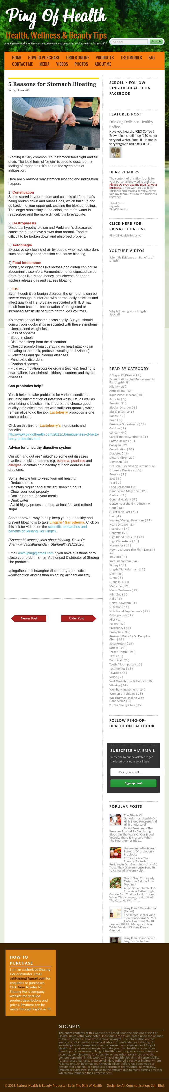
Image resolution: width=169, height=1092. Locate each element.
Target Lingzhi (118, 652)
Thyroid (114, 673)
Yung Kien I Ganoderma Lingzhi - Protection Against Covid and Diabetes (139, 942)
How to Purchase (44, 57)
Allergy (114, 386)
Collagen (115, 445)
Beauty (114, 403)
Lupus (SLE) (117, 582)
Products (105, 57)
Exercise (115, 474)
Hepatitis (115, 533)
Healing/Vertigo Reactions (127, 520)
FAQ (152, 57)
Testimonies (131, 57)
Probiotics (116, 632)
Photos (81, 64)
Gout (113, 508)
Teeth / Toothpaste (122, 664)
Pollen (113, 624)
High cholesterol (120, 541)
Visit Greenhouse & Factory (128, 681)
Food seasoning (120, 487)
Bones (113, 416)
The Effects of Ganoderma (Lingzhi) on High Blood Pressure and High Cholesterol (140, 819)
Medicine (116, 586)
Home (17, 57)
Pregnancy (116, 628)
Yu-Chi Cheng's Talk (122, 705)
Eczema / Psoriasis (121, 470)
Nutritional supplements (126, 611)
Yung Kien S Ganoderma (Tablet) (140, 909)
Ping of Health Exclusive (125, 235)
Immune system (120, 561)
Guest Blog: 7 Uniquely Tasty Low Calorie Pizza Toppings (139, 881)
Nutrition (115, 607)
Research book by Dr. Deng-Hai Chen (130, 637)
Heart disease (119, 524)
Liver (112, 573)
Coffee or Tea (118, 441)
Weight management (123, 689)
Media (44, 64)
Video (113, 677)
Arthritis (115, 399)
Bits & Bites (117, 412)
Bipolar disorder (120, 407)
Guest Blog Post (120, 512)
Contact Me (22, 64)
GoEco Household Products (127, 504)
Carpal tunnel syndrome (126, 437)
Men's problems (120, 590)
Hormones (116, 545)
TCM (112, 656)
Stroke (114, 648)
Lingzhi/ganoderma (122, 569)
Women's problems (122, 694)
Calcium (115, 428)
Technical (115, 660)
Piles (112, 619)
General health (119, 499)
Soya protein (118, 643)
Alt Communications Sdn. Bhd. (143, 1085)
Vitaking (115, 685)
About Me (103, 64)
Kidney (114, 565)
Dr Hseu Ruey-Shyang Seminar (129, 466)
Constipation (118, 449)
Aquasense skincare (123, 395)
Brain (113, 420)
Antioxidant (117, 391)
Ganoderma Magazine (124, 491)
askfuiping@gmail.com (35, 553)
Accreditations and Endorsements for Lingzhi (132, 380)
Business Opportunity (124, 424)
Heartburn (116, 529)
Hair (112, 516)
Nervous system (120, 603)
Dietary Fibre (118, 458)
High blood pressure (123, 537)
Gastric (114, 495)
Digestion (116, 462)
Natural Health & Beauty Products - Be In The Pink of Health (59, 1085)
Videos (62, 64)
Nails (113, 599)
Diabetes (115, 453)
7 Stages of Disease (122, 375)
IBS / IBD (115, 557)
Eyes (112, 478)
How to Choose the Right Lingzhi (131, 549)
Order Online (77, 57)
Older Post (76, 618)
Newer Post (29, 618)
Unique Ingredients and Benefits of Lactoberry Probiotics (140, 851)
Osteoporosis (118, 615)
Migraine (115, 594)
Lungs (113, 578)
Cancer (114, 432)
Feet (112, 483)
